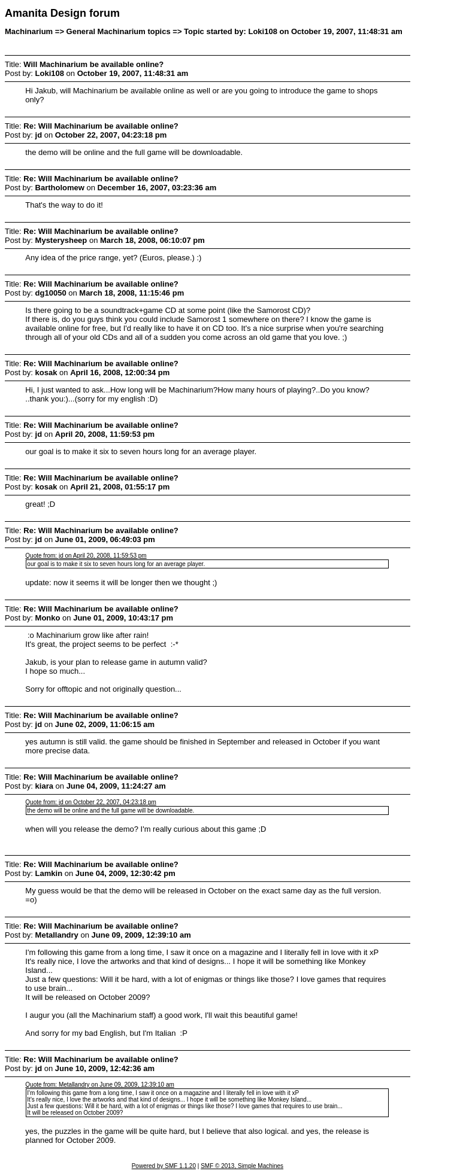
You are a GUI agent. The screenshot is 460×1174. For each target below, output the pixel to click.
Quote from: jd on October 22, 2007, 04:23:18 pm (90, 802)
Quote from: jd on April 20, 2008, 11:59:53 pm (85, 555)
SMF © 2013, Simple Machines (242, 1166)
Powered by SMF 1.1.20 (164, 1166)
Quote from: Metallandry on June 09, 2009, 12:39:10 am (99, 1084)
